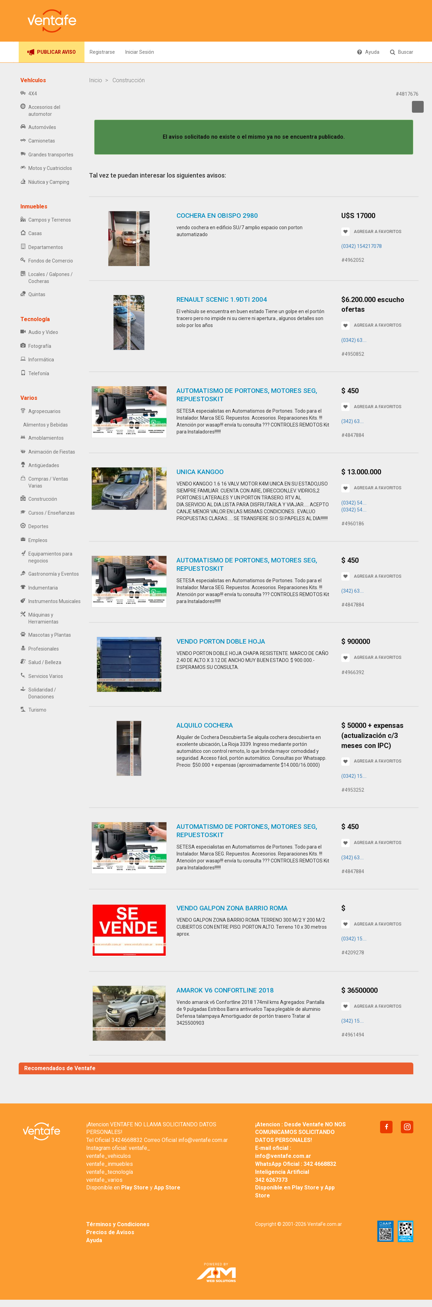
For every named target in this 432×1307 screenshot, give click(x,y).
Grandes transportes (46, 154)
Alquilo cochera (205, 725)
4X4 (28, 93)
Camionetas (37, 141)
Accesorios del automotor (40, 111)
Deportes (34, 526)
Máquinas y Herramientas (39, 618)
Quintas (32, 294)
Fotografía (35, 346)
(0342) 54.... (354, 503)
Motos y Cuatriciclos (46, 168)
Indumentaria (39, 588)
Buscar (401, 52)
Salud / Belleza (40, 662)
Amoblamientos (42, 438)
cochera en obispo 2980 (217, 216)
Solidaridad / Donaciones (38, 693)
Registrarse (102, 52)
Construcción (38, 499)
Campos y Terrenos (45, 220)
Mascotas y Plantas (45, 635)
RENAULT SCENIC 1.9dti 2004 (222, 299)
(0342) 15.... (354, 776)
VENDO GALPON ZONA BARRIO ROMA (232, 908)
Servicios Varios (41, 676)
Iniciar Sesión (139, 52)
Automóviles (38, 127)
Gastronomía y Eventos (49, 574)
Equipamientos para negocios (46, 557)
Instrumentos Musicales (50, 601)
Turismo (33, 710)
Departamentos (41, 247)
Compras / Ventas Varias (44, 482)
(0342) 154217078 (361, 246)
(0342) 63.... (354, 340)
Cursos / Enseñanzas (47, 513)
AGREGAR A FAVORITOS (371, 231)
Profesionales (39, 649)
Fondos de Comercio (46, 261)
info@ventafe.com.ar (203, 1140)
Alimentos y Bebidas (44, 424)
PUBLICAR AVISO (51, 52)
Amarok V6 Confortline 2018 (225, 990)
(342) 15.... (352, 1021)
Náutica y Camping (44, 182)
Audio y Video (39, 332)
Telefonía (34, 373)
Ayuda (368, 52)
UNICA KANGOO (200, 472)
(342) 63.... (352, 421)
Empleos (33, 540)
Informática (37, 359)
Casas (31, 233)
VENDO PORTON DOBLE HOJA (221, 641)
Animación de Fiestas (47, 452)
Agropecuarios (40, 411)
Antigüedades (39, 465)
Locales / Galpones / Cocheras (46, 278)
